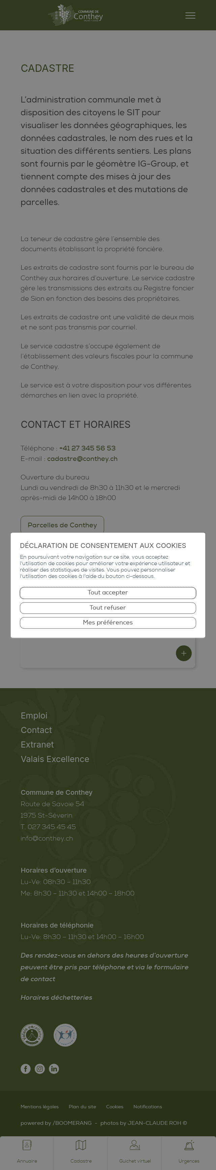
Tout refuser (108, 608)
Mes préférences (108, 622)
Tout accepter (108, 593)
